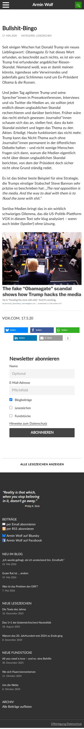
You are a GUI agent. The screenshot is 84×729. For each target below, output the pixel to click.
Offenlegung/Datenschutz (66, 724)
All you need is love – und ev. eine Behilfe (26, 658)
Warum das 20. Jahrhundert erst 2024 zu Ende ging (32, 635)
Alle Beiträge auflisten (17, 706)
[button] (16, 330)
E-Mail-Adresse (19, 382)
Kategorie (28, 36)
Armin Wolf (42, 5)
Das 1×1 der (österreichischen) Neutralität (26, 622)
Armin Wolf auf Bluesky (22, 535)
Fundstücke (20, 416)
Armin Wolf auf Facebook (24, 540)
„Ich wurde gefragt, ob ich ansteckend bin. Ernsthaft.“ (33, 560)
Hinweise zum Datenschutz (28, 423)
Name (13, 366)
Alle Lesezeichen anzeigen (42, 464)
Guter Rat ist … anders (15, 573)
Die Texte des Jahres (14, 609)
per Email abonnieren (21, 524)
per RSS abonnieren (20, 529)
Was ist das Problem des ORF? (20, 586)
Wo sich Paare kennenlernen (19, 672)
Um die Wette (10, 685)
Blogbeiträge (20, 400)
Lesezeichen (44, 36)
